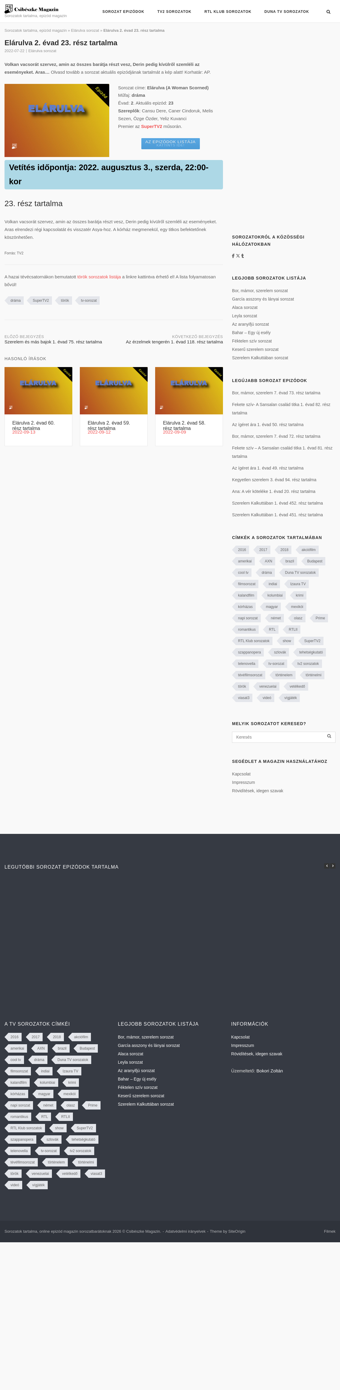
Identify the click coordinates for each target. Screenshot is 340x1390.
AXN (268, 561)
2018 (285, 550)
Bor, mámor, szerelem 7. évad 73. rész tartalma (276, 392)
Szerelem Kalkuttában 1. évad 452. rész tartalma (277, 503)
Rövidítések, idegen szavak (257, 790)
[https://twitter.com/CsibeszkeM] (238, 255)
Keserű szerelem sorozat (255, 349)
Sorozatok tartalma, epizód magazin (36, 30)
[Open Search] (328, 12)
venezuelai (267, 686)
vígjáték (290, 698)
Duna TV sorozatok (286, 12)
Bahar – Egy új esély (251, 332)
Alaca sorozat (244, 307)
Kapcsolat (241, 774)
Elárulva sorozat (85, 30)
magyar (272, 607)
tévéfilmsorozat (250, 675)
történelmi (314, 675)
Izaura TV (298, 584)
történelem (284, 675)
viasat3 (243, 698)
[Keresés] (283, 737)
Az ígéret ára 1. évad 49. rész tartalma (267, 468)
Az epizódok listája (170, 143)
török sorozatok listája (99, 276)
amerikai (244, 561)
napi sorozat (247, 618)
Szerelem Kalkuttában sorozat (260, 357)
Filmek (329, 1231)
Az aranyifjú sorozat (250, 324)
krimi (299, 595)
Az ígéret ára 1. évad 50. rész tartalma (267, 424)
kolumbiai (275, 595)
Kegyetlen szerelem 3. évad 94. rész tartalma (274, 479)
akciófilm (309, 550)
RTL (272, 629)
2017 (263, 550)
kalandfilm (246, 595)
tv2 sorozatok (308, 664)
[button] (332, 866)
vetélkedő (297, 686)
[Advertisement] (277, 128)
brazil (289, 561)
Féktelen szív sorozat (252, 341)
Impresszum (243, 782)
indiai (273, 584)
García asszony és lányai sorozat (263, 299)
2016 (242, 550)
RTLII (293, 629)
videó (267, 698)
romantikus (247, 629)
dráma (16, 300)
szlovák (280, 652)
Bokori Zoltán (270, 1070)
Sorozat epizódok (123, 12)
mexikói (297, 607)
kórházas (245, 607)
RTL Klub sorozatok (227, 12)
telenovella (246, 664)
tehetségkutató (311, 652)
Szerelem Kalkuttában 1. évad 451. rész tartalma (277, 514)
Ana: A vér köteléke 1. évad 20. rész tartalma (273, 491)
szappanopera (249, 652)
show (287, 641)
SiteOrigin (236, 1231)
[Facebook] (234, 255)
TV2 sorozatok (174, 12)
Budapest (315, 561)
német (276, 618)
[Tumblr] (242, 255)
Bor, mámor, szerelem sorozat (260, 290)
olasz (298, 618)
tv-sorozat (89, 300)
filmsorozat (246, 584)
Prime (320, 618)
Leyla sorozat (244, 315)
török (65, 300)
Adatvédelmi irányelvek (185, 1231)
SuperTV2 (41, 300)
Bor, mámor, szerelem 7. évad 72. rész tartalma (276, 436)
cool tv (243, 573)
